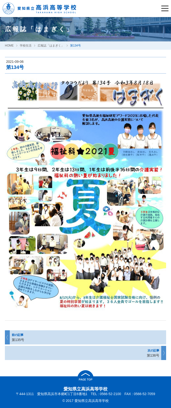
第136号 (86, 352)
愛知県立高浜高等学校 (85, 389)
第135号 (85, 337)
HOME (9, 45)
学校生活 (26, 45)
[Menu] (166, 8)
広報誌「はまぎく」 (51, 45)
